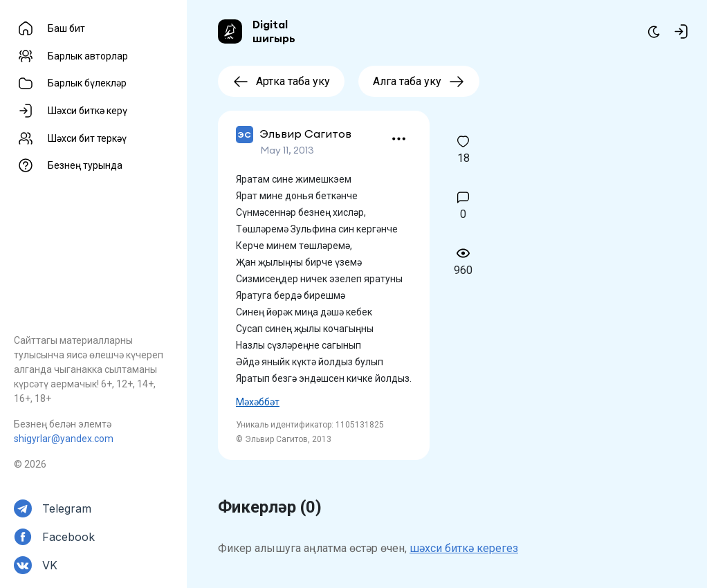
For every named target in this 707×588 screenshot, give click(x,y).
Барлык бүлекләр (87, 83)
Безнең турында (85, 165)
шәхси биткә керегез (464, 548)
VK (49, 565)
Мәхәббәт (257, 401)
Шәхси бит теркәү (87, 138)
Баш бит (66, 28)
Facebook (68, 537)
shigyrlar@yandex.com (63, 438)
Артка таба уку (281, 81)
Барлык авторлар (88, 56)
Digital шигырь (273, 31)
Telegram (66, 508)
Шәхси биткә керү (87, 110)
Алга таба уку (419, 81)
